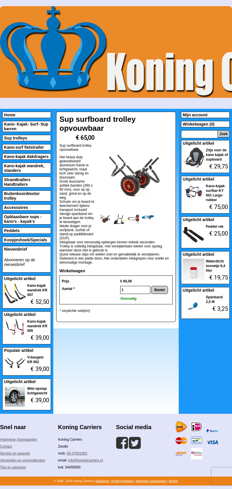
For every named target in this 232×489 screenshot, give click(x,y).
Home (9, 115)
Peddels (12, 230)
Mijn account (195, 115)
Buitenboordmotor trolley (22, 196)
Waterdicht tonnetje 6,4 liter (215, 266)
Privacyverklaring (123, 481)
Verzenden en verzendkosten (22, 460)
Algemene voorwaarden (151, 481)
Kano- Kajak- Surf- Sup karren (26, 126)
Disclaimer (102, 481)
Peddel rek (215, 227)
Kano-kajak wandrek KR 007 (37, 290)
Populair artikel (18, 350)
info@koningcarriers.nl (85, 460)
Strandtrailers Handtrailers (17, 182)
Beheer (173, 481)
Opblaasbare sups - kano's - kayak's (23, 219)
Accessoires (16, 207)
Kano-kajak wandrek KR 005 (37, 326)
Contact (6, 446)
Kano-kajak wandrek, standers (24, 168)
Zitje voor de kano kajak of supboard (217, 154)
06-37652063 (77, 453)
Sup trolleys (15, 138)
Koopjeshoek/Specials (25, 240)
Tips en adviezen (13, 467)
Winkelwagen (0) (199, 124)
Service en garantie (15, 453)
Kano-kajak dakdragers (26, 156)
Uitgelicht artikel (20, 278)
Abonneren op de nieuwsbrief (19, 262)
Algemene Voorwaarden (18, 439)
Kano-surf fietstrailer (24, 147)
